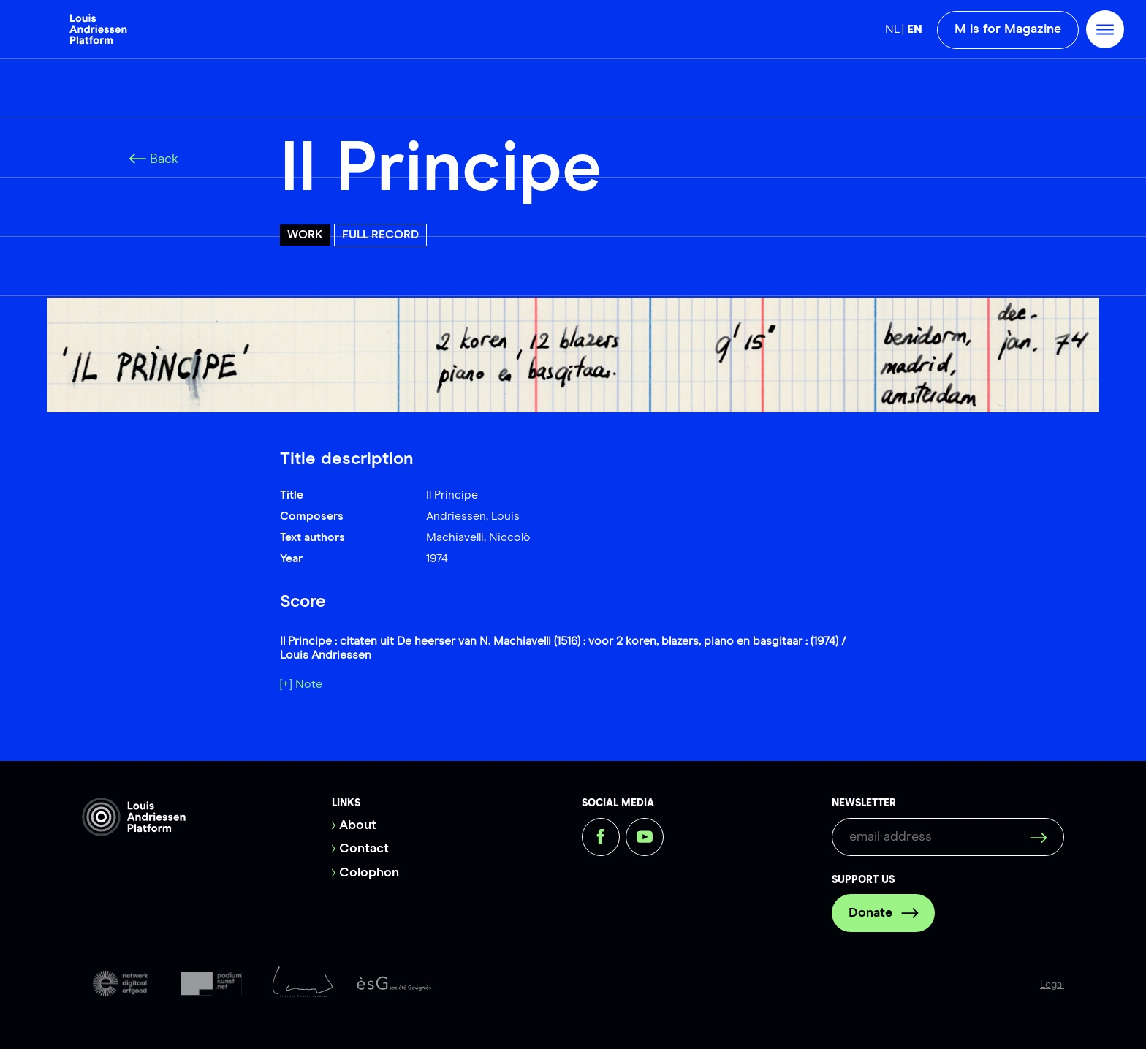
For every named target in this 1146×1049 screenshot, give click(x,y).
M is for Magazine (1008, 29)
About (357, 825)
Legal (1052, 985)
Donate (884, 913)
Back (153, 159)
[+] (286, 684)
